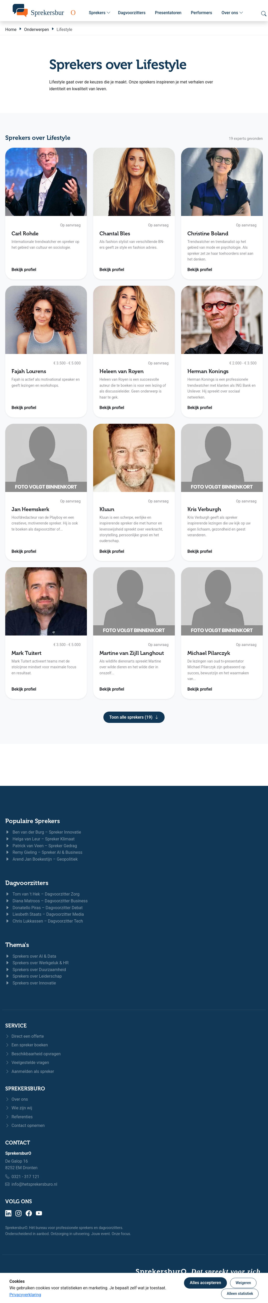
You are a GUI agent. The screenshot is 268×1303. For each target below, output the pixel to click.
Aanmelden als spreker (29, 1071)
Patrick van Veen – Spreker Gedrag (41, 845)
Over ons (232, 12)
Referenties (19, 1116)
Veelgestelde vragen (27, 1062)
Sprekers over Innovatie (30, 983)
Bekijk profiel (24, 269)
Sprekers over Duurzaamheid (35, 969)
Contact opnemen (25, 1125)
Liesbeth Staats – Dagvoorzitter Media (44, 914)
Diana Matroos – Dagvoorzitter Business (46, 900)
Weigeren (243, 1283)
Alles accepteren (205, 1282)
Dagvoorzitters (132, 12)
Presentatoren (168, 12)
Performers (201, 12)
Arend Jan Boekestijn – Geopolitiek (41, 859)
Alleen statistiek (240, 1293)
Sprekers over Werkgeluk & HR (37, 962)
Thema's (17, 945)
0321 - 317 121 (25, 1176)
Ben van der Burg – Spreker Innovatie (43, 832)
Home (10, 29)
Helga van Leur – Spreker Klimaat (40, 838)
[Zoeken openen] (263, 14)
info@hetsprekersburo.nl (34, 1184)
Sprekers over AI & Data (30, 956)
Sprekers (100, 12)
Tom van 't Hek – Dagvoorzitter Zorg (42, 894)
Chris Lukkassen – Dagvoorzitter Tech (44, 921)
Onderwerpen (36, 29)
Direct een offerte (24, 1036)
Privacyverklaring (25, 1294)
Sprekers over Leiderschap (33, 976)
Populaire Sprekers (32, 821)
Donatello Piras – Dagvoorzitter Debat (44, 907)
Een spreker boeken (26, 1044)
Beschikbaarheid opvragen (33, 1053)
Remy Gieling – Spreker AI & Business (43, 852)
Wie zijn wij (18, 1107)
